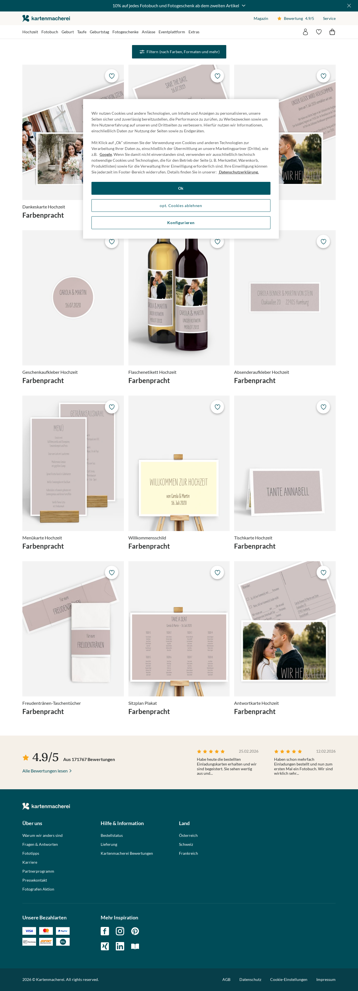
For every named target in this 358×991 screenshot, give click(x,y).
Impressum (326, 979)
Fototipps (30, 853)
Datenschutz (250, 979)
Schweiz (186, 844)
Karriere (29, 862)
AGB (226, 979)
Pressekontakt (34, 880)
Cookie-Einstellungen (288, 979)
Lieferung (109, 844)
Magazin (261, 18)
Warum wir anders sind (42, 835)
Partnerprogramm (38, 871)
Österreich (188, 835)
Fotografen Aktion (38, 889)
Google (106, 154)
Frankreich (188, 853)
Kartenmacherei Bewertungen (127, 853)
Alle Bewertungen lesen (45, 770)
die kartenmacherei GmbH (46, 18)
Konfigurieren (180, 222)
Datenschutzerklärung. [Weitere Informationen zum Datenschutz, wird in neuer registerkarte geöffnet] (238, 172)
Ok (181, 188)
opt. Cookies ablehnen (181, 205)
